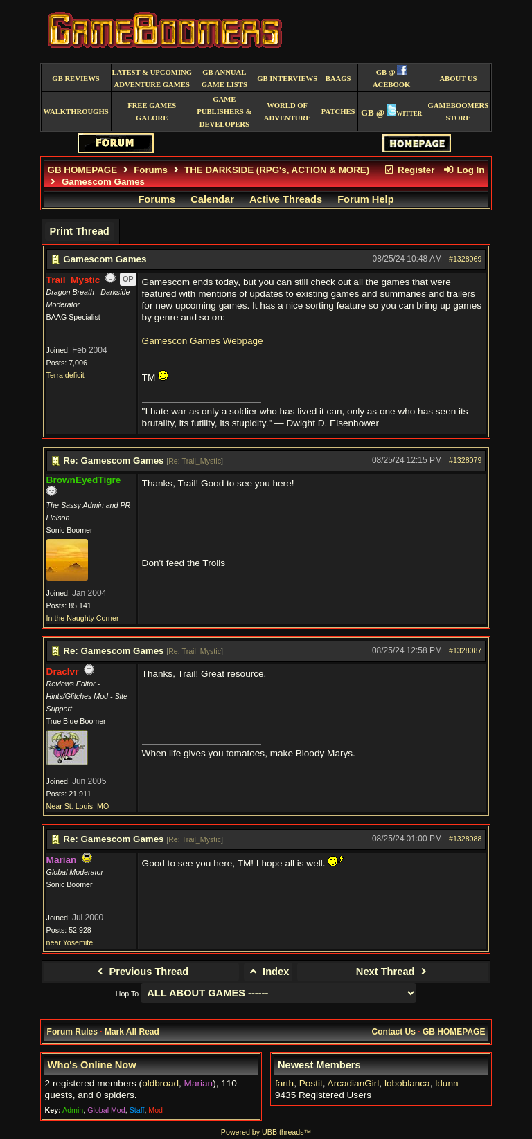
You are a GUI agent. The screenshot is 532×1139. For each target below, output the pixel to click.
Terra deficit (65, 375)
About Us (458, 78)
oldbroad (160, 1083)
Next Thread (393, 971)
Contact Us (394, 1032)
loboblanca (407, 1083)
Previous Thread (141, 971)
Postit (311, 1083)
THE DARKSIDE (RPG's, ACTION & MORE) (276, 170)
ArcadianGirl (354, 1083)
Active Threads (285, 199)
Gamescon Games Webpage (202, 341)
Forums (151, 170)
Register (409, 170)
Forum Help (365, 199)
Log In (463, 170)
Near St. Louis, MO (77, 806)
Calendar (212, 199)
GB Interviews (287, 78)
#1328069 (465, 259)
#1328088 (465, 839)
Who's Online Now (92, 1064)
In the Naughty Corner (82, 618)
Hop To (127, 994)
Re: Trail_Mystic (194, 461)
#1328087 (465, 650)
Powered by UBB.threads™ (266, 1132)
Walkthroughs (75, 112)
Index (268, 971)
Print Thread (79, 231)
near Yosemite (70, 942)
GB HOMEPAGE (82, 170)
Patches (338, 112)
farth (284, 1083)
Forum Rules (72, 1032)
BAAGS (338, 78)
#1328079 (465, 460)
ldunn (446, 1083)
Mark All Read (132, 1032)
